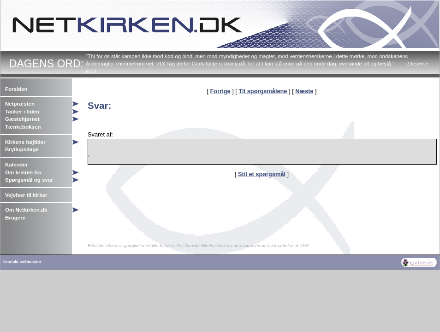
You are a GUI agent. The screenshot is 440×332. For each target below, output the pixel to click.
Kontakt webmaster (22, 262)
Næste (304, 91)
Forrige (220, 91)
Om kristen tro (23, 172)
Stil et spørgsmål (261, 174)
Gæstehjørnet (22, 119)
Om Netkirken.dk (26, 210)
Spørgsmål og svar (29, 180)
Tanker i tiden (22, 111)
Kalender (16, 164)
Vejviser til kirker (26, 195)
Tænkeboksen (23, 127)
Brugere (15, 217)
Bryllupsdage (22, 149)
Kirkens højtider (25, 142)
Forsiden (16, 89)
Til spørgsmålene (262, 91)
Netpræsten (20, 104)
